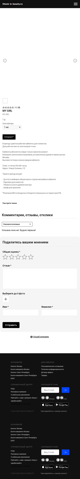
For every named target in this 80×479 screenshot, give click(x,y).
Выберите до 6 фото (14, 293)
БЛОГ (13, 378)
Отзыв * (7, 265)
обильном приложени (21, 395)
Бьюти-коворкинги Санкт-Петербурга (24, 375)
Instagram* (9, 137)
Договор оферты (47, 372)
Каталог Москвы (16, 366)
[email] (50, 390)
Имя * (6, 306)
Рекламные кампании (18, 392)
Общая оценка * (11, 251)
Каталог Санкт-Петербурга (20, 372)
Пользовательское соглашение (52, 366)
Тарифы (44, 375)
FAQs (13, 389)
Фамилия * (47, 306)
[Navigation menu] (75, 4)
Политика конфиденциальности (52, 369)
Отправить (11, 325)
